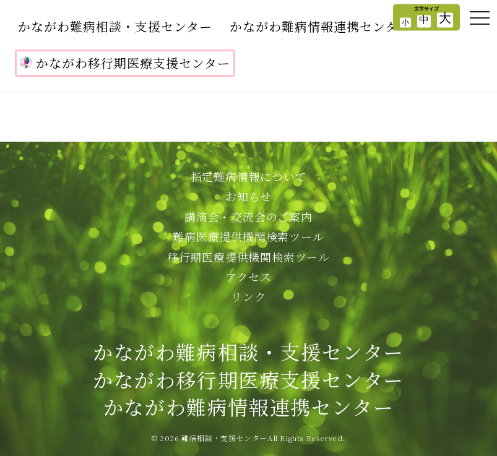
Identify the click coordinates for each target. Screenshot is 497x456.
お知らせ (248, 196)
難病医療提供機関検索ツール (248, 236)
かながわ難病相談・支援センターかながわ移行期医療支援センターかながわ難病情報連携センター (248, 379)
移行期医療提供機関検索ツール (248, 257)
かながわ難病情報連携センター (320, 26)
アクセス (248, 277)
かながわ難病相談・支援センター (115, 26)
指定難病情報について (249, 176)
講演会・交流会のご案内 (248, 217)
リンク (248, 296)
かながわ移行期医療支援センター (125, 63)
